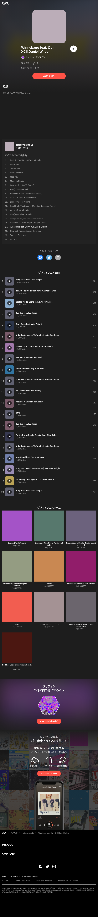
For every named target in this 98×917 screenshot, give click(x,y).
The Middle (15, 168)
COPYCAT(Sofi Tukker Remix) (23, 198)
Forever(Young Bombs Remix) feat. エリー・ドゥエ (81, 544)
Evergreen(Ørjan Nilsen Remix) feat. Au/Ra (49, 544)
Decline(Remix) (16, 173)
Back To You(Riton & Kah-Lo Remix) (25, 160)
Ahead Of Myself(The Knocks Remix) (26, 193)
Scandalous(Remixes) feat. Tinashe (81, 584)
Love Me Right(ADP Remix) (22, 185)
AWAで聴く (49, 76)
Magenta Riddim (17, 181)
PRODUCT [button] (8, 844)
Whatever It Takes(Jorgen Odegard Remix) (28, 223)
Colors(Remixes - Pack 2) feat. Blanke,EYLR (81, 625)
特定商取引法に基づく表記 (68, 881)
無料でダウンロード (49, 773)
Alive (17, 624)
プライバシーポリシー (22, 881)
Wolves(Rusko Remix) (19, 210)
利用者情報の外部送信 (44, 881)
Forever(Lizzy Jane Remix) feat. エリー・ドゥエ (17, 585)
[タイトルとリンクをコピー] (58, 257)
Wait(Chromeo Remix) (19, 189)
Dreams (49, 584)
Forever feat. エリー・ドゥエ (49, 624)
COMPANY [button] (9, 853)
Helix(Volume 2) (24, 145)
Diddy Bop (14, 239)
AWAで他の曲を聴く (49, 721)
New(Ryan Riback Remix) (21, 214)
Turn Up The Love (18, 235)
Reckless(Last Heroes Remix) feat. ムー (16, 666)
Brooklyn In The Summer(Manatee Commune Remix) (33, 206)
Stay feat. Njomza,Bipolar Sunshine (25, 231)
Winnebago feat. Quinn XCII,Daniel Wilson (53, 833)
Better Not (14, 164)
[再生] (73, 49)
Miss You (14, 177)
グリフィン (40, 57)
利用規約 (5, 881)
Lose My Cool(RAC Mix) (20, 202)
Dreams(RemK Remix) (17, 543)
